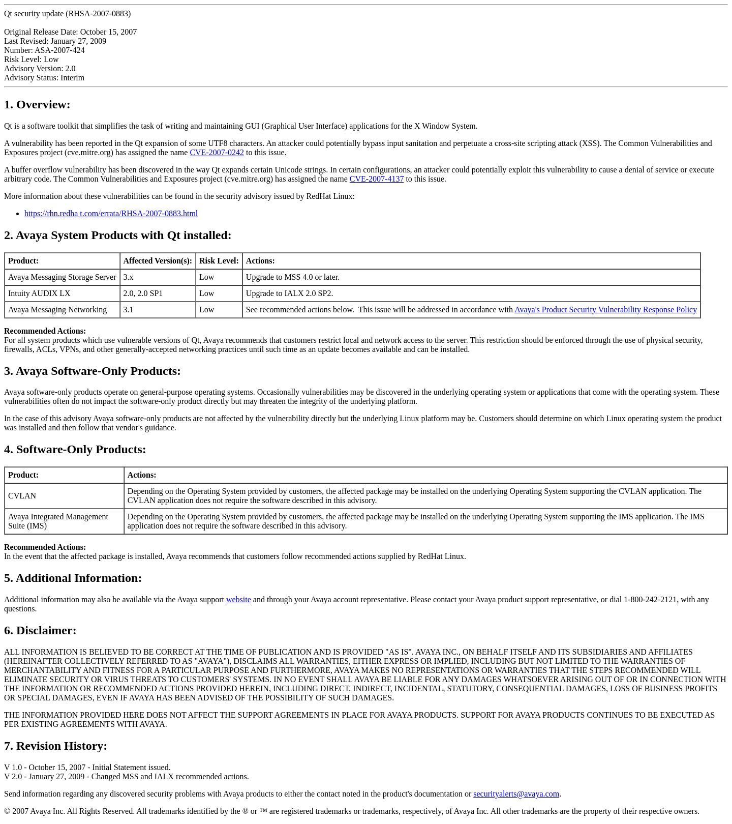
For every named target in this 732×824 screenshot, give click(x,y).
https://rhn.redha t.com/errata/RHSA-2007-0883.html (111, 213)
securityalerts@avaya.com (516, 793)
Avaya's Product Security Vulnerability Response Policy (605, 309)
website (238, 599)
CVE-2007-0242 (217, 152)
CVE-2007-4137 (377, 178)
